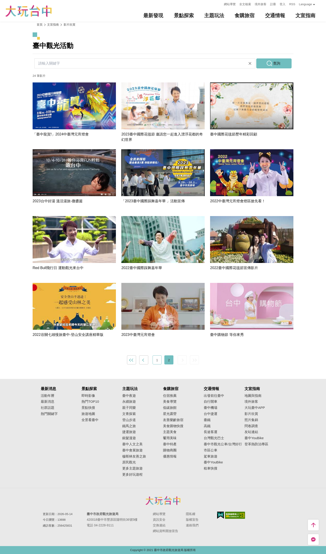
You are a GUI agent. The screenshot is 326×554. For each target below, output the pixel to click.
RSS (292, 4)
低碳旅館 (170, 407)
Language (305, 4)
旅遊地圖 (88, 414)
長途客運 (210, 432)
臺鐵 (207, 420)
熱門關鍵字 (49, 414)
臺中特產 (170, 444)
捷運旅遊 (129, 432)
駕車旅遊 (210, 456)
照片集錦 (251, 420)
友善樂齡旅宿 (173, 420)
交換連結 (159, 525)
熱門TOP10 (90, 401)
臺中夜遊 (129, 395)
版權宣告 (192, 519)
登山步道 (129, 420)
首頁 (40, 24)
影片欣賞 (69, 24)
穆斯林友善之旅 (134, 456)
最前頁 (131, 359)
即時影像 (88, 395)
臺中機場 (210, 407)
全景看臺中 (90, 420)
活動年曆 (47, 395)
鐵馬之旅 (129, 426)
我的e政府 (220, 515)
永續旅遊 (129, 401)
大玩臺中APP (254, 407)
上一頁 (143, 359)
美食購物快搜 (173, 426)
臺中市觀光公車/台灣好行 (223, 444)
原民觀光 (129, 462)
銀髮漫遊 (129, 438)
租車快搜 (210, 468)
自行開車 (210, 401)
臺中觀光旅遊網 (28, 11)
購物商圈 (170, 450)
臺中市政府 (163, 500)
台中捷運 (210, 414)
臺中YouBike (213, 462)
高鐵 (207, 426)
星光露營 (170, 414)
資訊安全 (159, 519)
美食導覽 (170, 401)
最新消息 (47, 401)
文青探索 (129, 414)
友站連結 (251, 432)
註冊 (273, 4)
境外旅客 (260, 4)
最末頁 (194, 359)
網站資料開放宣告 (165, 531)
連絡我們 (192, 525)
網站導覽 (230, 4)
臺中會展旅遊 (132, 450)
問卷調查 (251, 426)
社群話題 (47, 407)
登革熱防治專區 (256, 444)
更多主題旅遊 (132, 468)
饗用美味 (170, 438)
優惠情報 (170, 456)
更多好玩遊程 (132, 474)
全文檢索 (245, 4)
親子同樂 (129, 407)
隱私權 (190, 514)
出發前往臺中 (214, 395)
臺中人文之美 (132, 444)
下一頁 (182, 359)
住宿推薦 (170, 395)
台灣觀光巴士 (214, 438)
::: (219, 3)
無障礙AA (235, 515)
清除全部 (250, 63)
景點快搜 (88, 407)
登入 (282, 4)
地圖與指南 (252, 395)
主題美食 (170, 432)
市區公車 (210, 450)
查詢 (276, 63)
